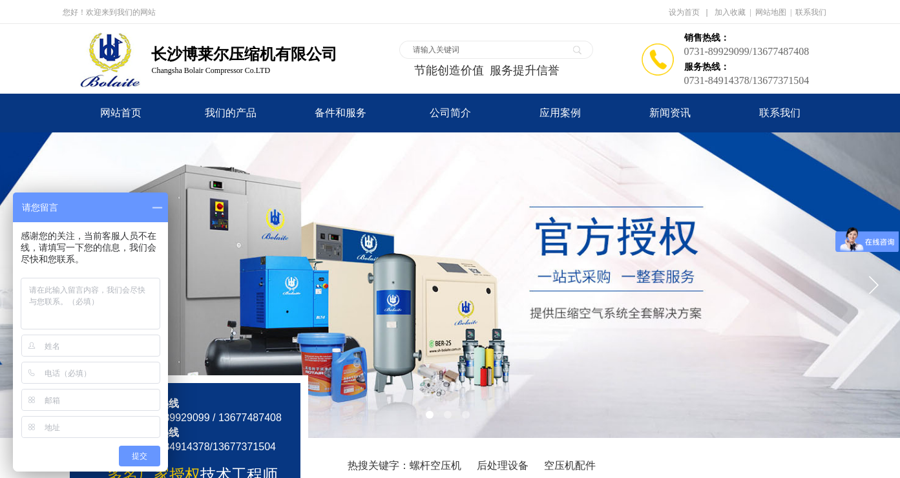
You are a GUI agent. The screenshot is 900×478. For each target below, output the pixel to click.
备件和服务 (340, 112)
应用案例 (560, 112)
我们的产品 (230, 112)
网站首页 (120, 112)
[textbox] (488, 50)
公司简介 (450, 112)
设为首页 (684, 12)
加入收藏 (730, 12)
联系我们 (780, 112)
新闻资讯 (670, 112)
